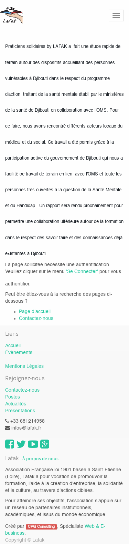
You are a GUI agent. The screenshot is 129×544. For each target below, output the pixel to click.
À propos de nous (40, 459)
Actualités (15, 404)
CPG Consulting (41, 526)
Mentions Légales (24, 366)
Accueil (13, 345)
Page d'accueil (35, 311)
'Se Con (74, 271)
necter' (91, 271)
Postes (12, 397)
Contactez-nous (36, 318)
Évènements (18, 352)
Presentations (20, 411)
